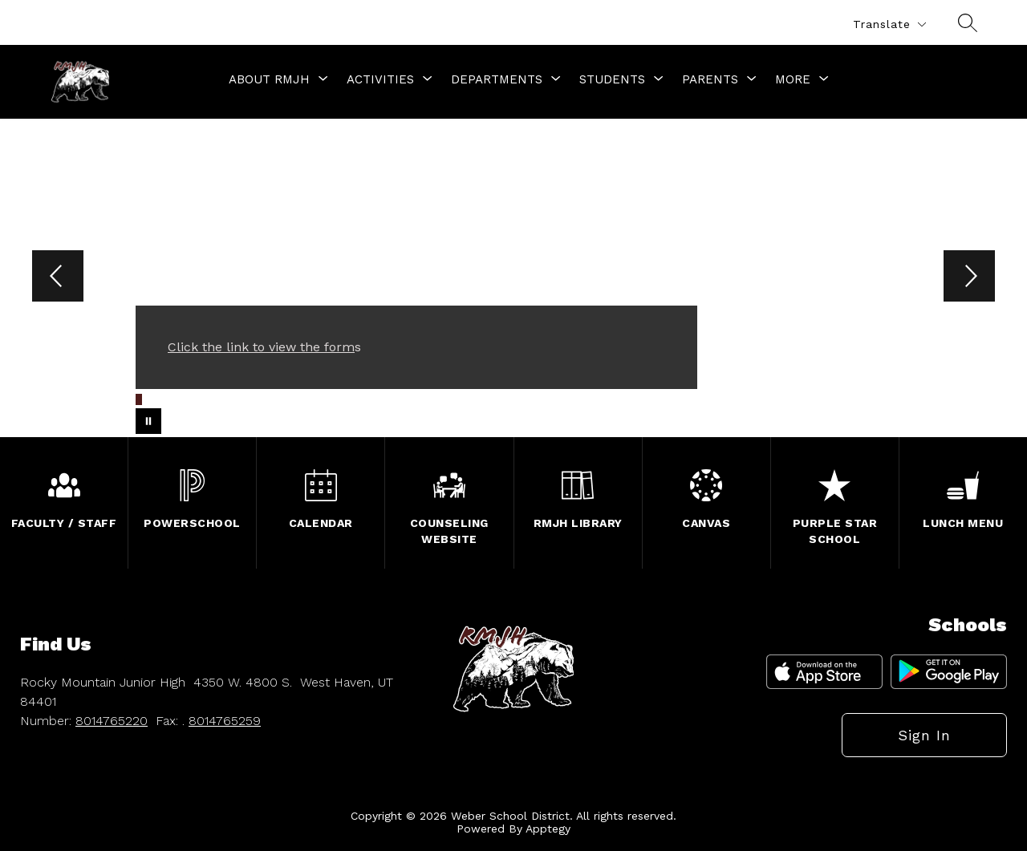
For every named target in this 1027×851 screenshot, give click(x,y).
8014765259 (225, 720)
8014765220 (111, 720)
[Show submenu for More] (792, 79)
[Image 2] (147, 397)
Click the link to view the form (261, 347)
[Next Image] (969, 277)
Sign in (924, 735)
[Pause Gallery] (148, 421)
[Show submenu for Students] (612, 79)
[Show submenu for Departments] (496, 79)
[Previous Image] (57, 277)
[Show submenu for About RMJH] (269, 79)
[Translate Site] (889, 24)
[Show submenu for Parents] (710, 79)
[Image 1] (139, 399)
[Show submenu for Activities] (380, 79)
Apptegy (548, 828)
